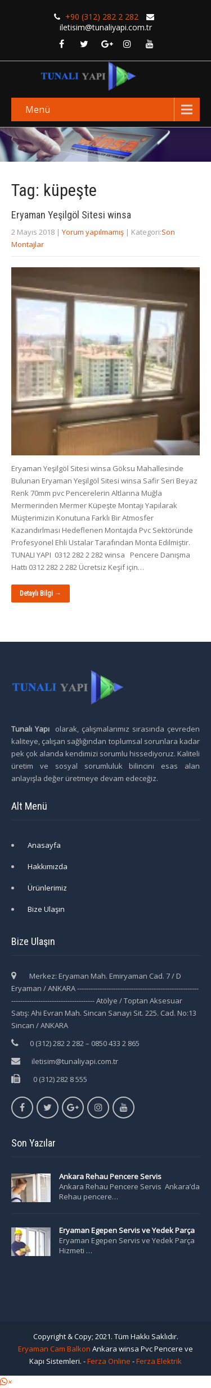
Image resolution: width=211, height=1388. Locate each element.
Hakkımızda (48, 866)
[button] (5, 1382)
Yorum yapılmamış (93, 232)
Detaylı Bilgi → (40, 593)
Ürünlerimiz (47, 888)
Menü (37, 109)
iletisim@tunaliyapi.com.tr (75, 1061)
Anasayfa (44, 845)
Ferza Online (109, 1361)
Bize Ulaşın (46, 909)
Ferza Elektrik (159, 1361)
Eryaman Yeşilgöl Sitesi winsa (71, 215)
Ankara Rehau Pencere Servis (111, 1176)
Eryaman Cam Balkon (54, 1349)
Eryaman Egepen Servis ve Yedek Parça (127, 1230)
